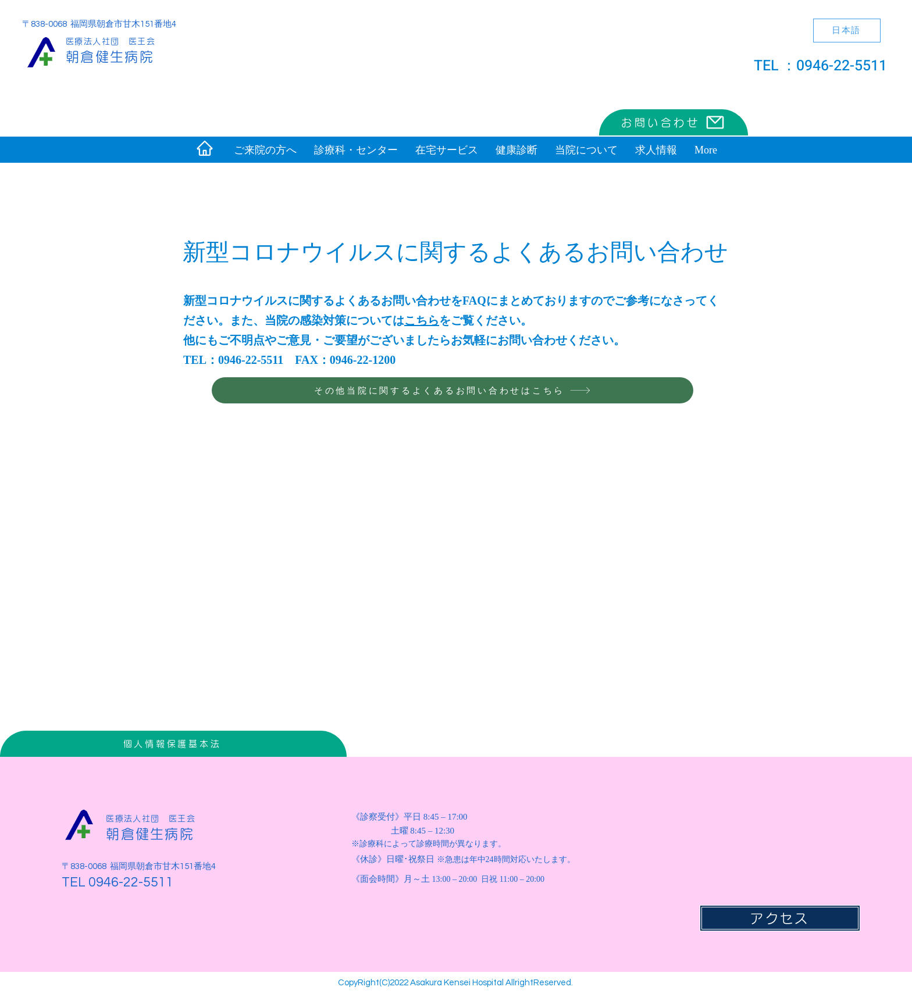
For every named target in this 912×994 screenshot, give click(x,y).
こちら (421, 320)
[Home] (204, 148)
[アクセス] (780, 918)
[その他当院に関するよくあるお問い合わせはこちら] (452, 390)
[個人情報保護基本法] (173, 744)
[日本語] (847, 30)
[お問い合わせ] (673, 122)
